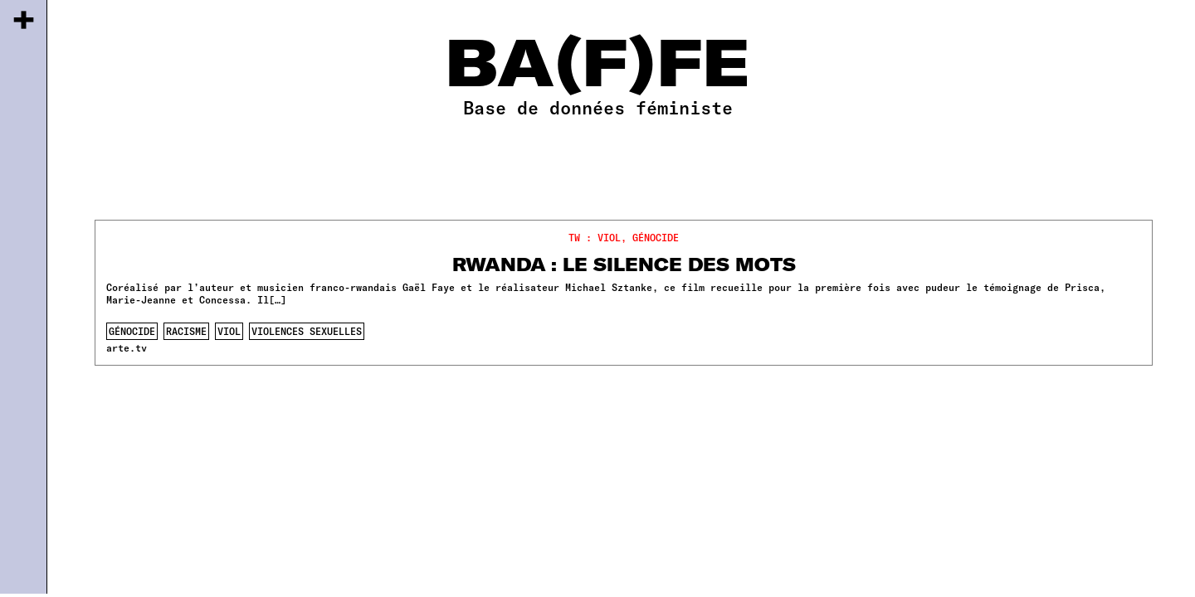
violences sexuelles (306, 331)
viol (229, 331)
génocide (132, 331)
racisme (186, 331)
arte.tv (126, 347)
